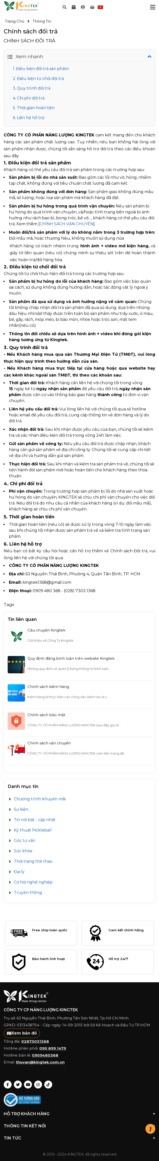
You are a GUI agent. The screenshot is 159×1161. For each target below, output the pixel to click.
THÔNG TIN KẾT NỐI (79, 1126)
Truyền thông (28, 892)
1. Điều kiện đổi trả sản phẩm (41, 68)
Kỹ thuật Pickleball (33, 830)
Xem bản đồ (22, 1033)
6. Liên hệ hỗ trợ (28, 117)
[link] (83, 7)
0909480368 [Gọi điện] (45, 1055)
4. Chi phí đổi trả (29, 98)
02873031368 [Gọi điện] (35, 1041)
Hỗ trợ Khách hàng (79, 1114)
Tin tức (79, 1138)
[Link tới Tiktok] (48, 1084)
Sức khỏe (23, 851)
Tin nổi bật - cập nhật (35, 819)
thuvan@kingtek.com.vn (40, 1062)
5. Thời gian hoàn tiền (34, 107)
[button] (150, 1129)
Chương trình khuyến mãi (40, 799)
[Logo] (21, 7)
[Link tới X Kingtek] (18, 1084)
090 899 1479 (52, 1048)
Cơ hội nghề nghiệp (33, 882)
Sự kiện (21, 809)
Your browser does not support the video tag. (21, 6)
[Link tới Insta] (38, 1084)
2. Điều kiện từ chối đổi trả (38, 78)
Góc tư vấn (24, 840)
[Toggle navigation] (152, 7)
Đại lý (19, 871)
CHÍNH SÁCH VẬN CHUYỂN (66, 224)
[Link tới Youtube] (28, 1084)
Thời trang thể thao (33, 861)
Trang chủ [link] (14, 21)
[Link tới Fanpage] (8, 1084)
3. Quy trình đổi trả (31, 88)
